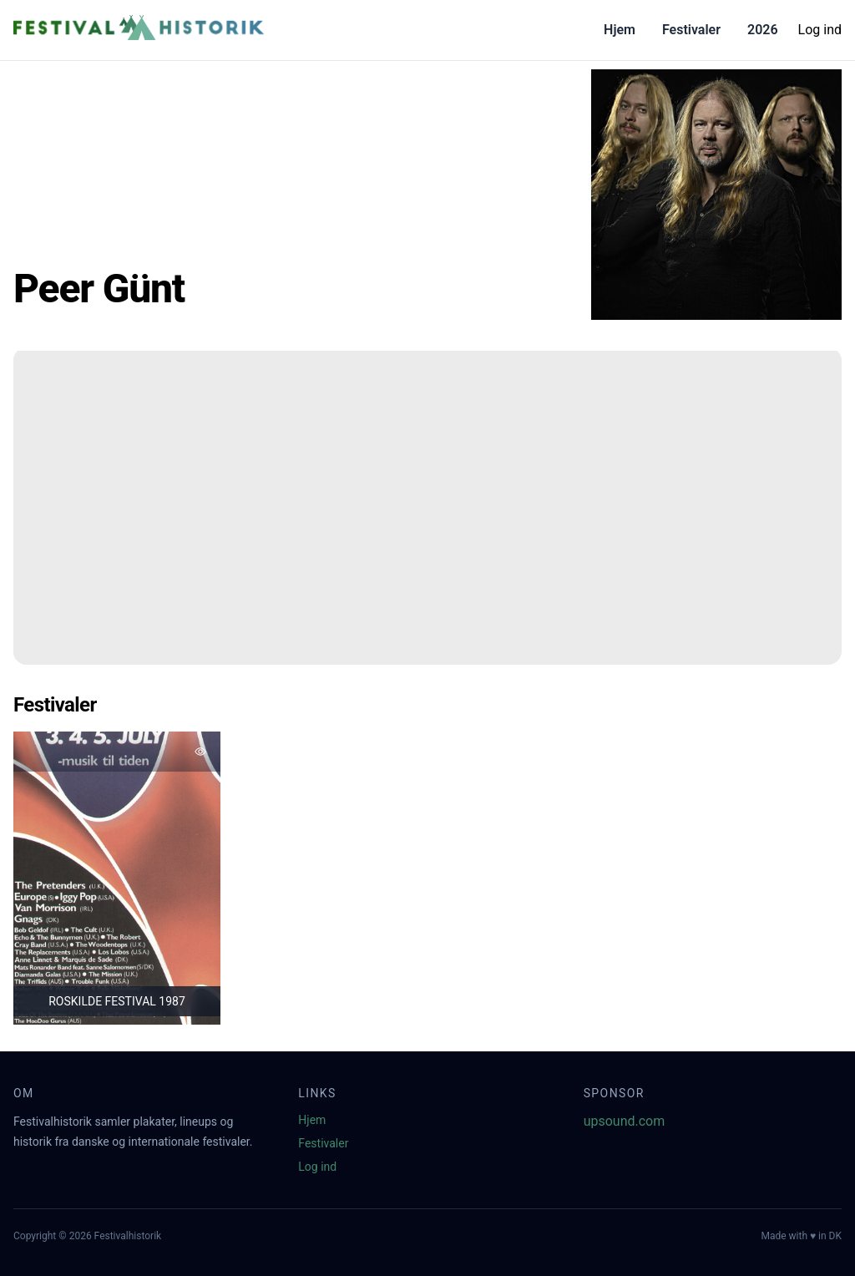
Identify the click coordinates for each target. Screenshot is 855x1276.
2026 (762, 30)
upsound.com (624, 1121)
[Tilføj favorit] (200, 751)
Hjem (619, 30)
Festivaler (691, 30)
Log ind (820, 30)
